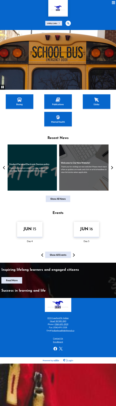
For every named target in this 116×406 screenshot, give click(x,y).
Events (58, 213)
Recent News (58, 138)
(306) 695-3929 (61, 324)
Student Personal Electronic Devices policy (29, 164)
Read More (12, 280)
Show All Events (58, 254)
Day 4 (30, 241)
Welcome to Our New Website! (75, 163)
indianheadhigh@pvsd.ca (63, 330)
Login (68, 360)
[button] (53, 23)
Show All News (58, 198)
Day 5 (86, 241)
